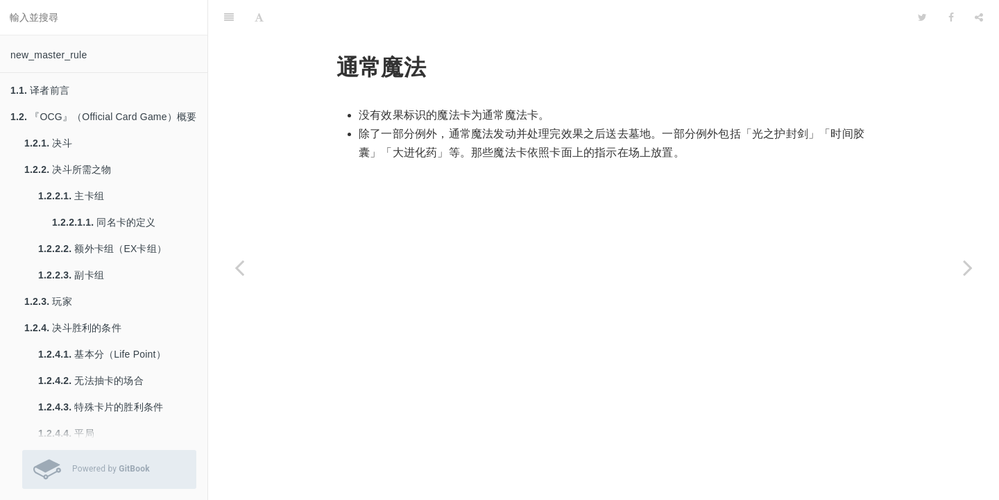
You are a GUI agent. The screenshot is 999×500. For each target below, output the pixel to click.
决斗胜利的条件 (72, 327)
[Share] (978, 17)
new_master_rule (48, 54)
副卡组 (71, 275)
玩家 (48, 301)
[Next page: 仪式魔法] (968, 267)
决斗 (48, 143)
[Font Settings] (259, 17)
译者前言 (39, 90)
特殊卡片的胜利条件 (100, 406)
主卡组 (71, 195)
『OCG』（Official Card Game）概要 (103, 116)
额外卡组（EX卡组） (102, 248)
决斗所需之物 (68, 169)
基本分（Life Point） (102, 354)
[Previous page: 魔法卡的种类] (239, 267)
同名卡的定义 (104, 222)
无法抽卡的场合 (91, 380)
